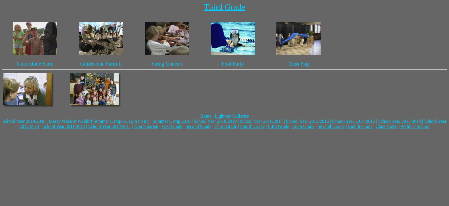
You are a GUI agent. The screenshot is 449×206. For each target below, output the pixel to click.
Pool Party (233, 64)
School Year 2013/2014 (399, 121)
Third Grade (224, 6)
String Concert (166, 64)
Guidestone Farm (35, 64)
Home (205, 116)
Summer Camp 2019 (171, 121)
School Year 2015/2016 (307, 121)
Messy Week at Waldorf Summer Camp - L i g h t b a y (99, 121)
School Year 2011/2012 (63, 126)
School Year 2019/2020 (24, 121)
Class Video (387, 126)
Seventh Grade (331, 126)
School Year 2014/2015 (353, 121)
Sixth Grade (303, 126)
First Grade (172, 126)
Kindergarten (146, 126)
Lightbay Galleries (231, 116)
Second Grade (198, 126)
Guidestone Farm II (101, 64)
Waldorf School (415, 126)
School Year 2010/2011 (109, 126)
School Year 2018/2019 (215, 121)
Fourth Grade (252, 126)
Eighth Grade (360, 126)
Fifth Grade (278, 126)
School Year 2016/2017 (261, 121)
